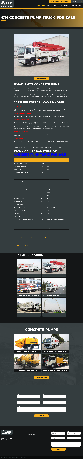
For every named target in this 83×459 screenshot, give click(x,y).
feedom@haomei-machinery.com (60, 1)
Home (2, 27)
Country (44, 400)
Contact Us (67, 5)
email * (44, 394)
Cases (55, 5)
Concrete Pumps (41, 5)
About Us (49, 5)
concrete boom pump (20, 240)
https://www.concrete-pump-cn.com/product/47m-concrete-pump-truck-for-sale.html (38, 237)
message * (19, 406)
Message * (53, 440)
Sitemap (2, 457)
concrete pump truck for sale (40, 154)
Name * (18, 394)
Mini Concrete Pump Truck (22, 245)
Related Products (76, 5)
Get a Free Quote (41, 79)
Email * (68, 431)
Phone (52, 436)
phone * (18, 400)
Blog (61, 5)
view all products (41, 378)
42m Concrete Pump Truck (24, 242)
